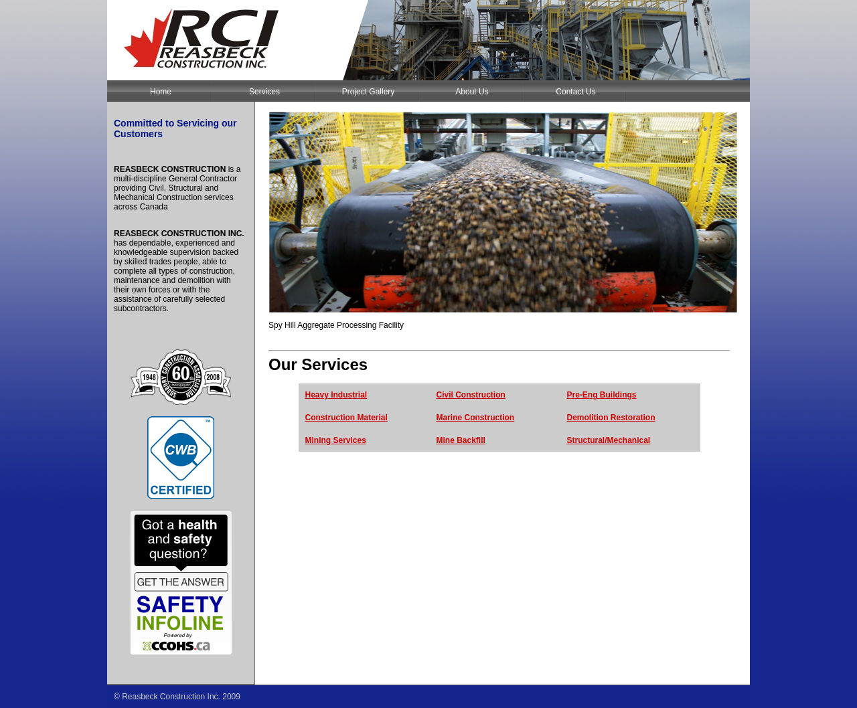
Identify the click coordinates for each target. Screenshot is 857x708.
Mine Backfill (461, 440)
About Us (471, 91)
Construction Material (346, 417)
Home (160, 91)
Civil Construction (471, 395)
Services (264, 91)
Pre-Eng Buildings (602, 395)
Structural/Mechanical (609, 440)
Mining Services (335, 440)
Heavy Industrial (336, 395)
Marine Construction (476, 417)
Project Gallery (368, 91)
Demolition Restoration (611, 417)
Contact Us (575, 91)
